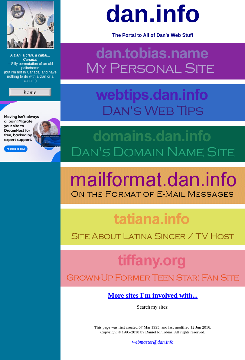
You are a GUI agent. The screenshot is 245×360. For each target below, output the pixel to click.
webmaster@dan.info (153, 342)
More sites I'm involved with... (153, 295)
